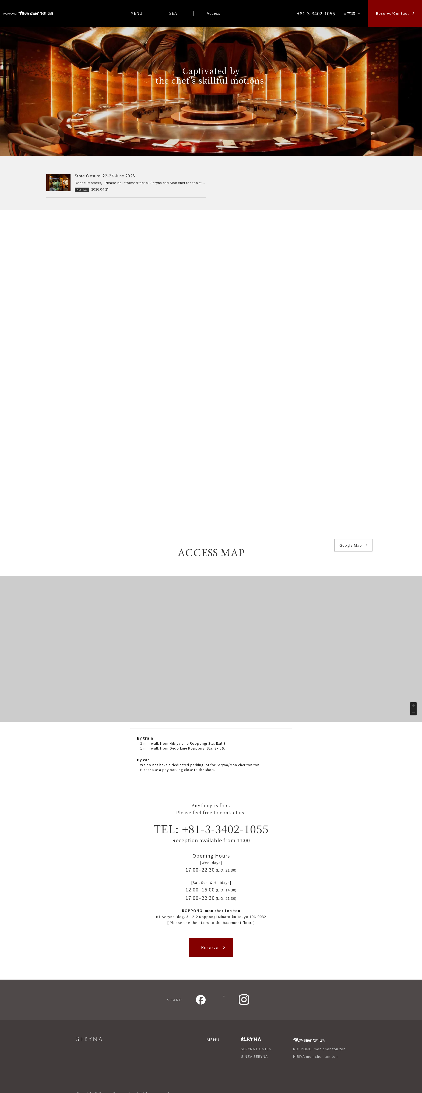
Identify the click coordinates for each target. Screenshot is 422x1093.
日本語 (349, 13)
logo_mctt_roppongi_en (28, 13)
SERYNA (102, 1030)
